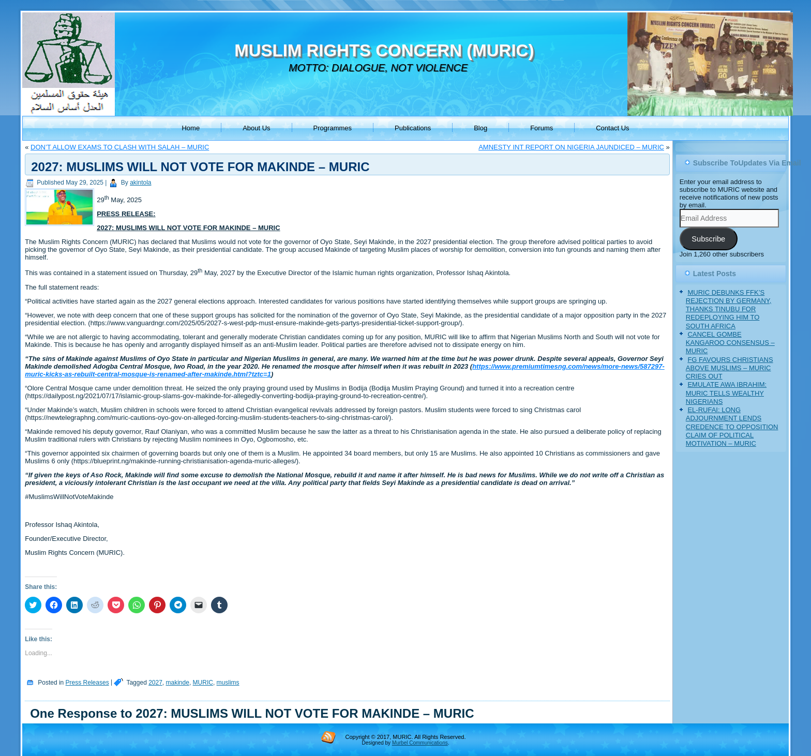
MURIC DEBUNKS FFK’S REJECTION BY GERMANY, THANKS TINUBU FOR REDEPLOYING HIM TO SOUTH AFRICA (729, 309)
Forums (541, 128)
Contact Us (612, 128)
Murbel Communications (420, 743)
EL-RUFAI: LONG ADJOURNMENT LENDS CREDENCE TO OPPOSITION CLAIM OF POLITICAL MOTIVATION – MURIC (732, 426)
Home (191, 128)
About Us (256, 128)
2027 (155, 682)
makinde (177, 682)
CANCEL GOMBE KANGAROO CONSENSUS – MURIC (730, 342)
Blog (480, 128)
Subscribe (708, 239)
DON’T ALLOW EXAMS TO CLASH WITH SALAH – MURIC (120, 147)
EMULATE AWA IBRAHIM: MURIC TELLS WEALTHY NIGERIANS (726, 393)
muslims (228, 682)
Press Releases (87, 682)
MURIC (203, 682)
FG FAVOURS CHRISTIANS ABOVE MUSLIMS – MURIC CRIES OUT (729, 368)
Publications (413, 128)
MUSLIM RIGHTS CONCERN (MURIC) (384, 50)
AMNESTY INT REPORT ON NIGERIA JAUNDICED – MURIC (571, 147)
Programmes (332, 128)
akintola (140, 182)
